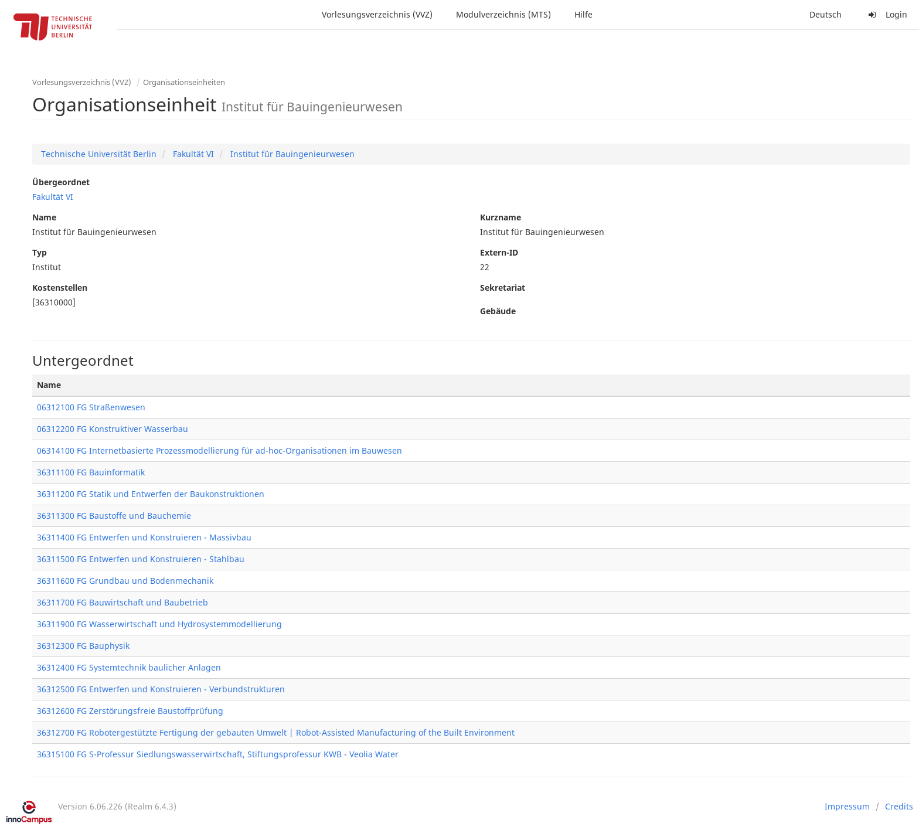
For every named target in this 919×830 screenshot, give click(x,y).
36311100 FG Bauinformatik (91, 472)
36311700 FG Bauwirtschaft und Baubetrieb (122, 602)
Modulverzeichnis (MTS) (503, 14)
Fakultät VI (192, 153)
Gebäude (498, 311)
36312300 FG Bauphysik (83, 645)
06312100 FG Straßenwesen (91, 407)
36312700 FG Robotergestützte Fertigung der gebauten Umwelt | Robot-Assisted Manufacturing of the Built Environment (276, 732)
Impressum (847, 806)
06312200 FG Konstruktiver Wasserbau (112, 428)
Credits (899, 806)
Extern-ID (499, 252)
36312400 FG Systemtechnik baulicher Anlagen (129, 667)
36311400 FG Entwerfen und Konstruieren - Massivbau (144, 537)
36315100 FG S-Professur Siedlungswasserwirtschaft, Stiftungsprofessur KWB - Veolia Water (218, 754)
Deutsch (825, 14)
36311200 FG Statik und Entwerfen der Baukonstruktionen (150, 493)
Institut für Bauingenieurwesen (291, 153)
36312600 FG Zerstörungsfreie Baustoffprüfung (130, 710)
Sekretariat (502, 287)
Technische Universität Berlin (98, 153)
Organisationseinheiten (184, 82)
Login (886, 14)
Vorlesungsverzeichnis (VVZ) (377, 14)
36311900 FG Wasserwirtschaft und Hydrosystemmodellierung (159, 624)
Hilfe (583, 14)
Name (44, 217)
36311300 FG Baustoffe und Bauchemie (114, 515)
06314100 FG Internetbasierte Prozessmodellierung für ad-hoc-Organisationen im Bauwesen (219, 450)
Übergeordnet (61, 182)
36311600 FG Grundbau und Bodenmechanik (125, 580)
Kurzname (500, 217)
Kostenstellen (59, 287)
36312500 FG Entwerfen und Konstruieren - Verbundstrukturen (161, 689)
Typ (39, 252)
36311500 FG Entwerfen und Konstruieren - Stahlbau (140, 558)
